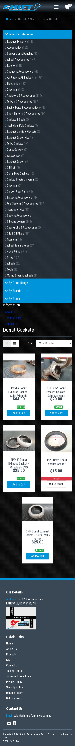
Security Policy (14, 687)
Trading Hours (14, 670)
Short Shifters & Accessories (26, 113)
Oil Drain (13, 167)
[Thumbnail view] (7, 343)
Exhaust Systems (20, 41)
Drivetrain (15, 89)
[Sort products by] (54, 343)
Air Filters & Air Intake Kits (24, 77)
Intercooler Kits (18, 209)
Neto (5, 737)
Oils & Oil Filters (18, 233)
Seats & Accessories (21, 215)
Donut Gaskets (17, 149)
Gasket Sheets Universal (22, 179)
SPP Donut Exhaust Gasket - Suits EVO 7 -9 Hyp (37, 535)
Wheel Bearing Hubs (20, 245)
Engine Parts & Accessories (26, 107)
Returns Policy (13, 318)
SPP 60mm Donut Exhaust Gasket (56, 462)
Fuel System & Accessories (26, 203)
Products (11, 654)
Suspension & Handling (23, 53)
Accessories (17, 47)
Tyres (13, 257)
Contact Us (11, 324)
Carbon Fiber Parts (20, 191)
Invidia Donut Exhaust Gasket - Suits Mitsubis (18, 392)
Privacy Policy (14, 681)
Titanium (14, 239)
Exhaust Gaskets (18, 161)
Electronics (16, 83)
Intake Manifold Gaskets (22, 125)
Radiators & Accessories (24, 95)
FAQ (8, 659)
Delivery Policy (14, 698)
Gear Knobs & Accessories (24, 227)
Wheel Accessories (21, 59)
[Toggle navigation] (56, 7)
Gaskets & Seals (18, 119)
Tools (12, 269)
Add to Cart (18, 412)
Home (9, 643)
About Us (10, 312)
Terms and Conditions (18, 676)
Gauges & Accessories (22, 71)
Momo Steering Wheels (22, 275)
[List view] (15, 343)
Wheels (13, 263)
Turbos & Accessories (23, 101)
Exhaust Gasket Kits (20, 137)
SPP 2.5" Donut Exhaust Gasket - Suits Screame (56, 392)
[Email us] (9, 723)
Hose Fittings (17, 251)
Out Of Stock (56, 483)
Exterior (14, 65)
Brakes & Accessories (22, 197)
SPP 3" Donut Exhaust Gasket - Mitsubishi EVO (18, 463)
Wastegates (15, 155)
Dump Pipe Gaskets (20, 173)
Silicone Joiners (19, 221)
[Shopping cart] (67, 7)
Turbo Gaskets (17, 143)
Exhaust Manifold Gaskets (23, 131)
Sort (30, 343)
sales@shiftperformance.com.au (28, 715)
